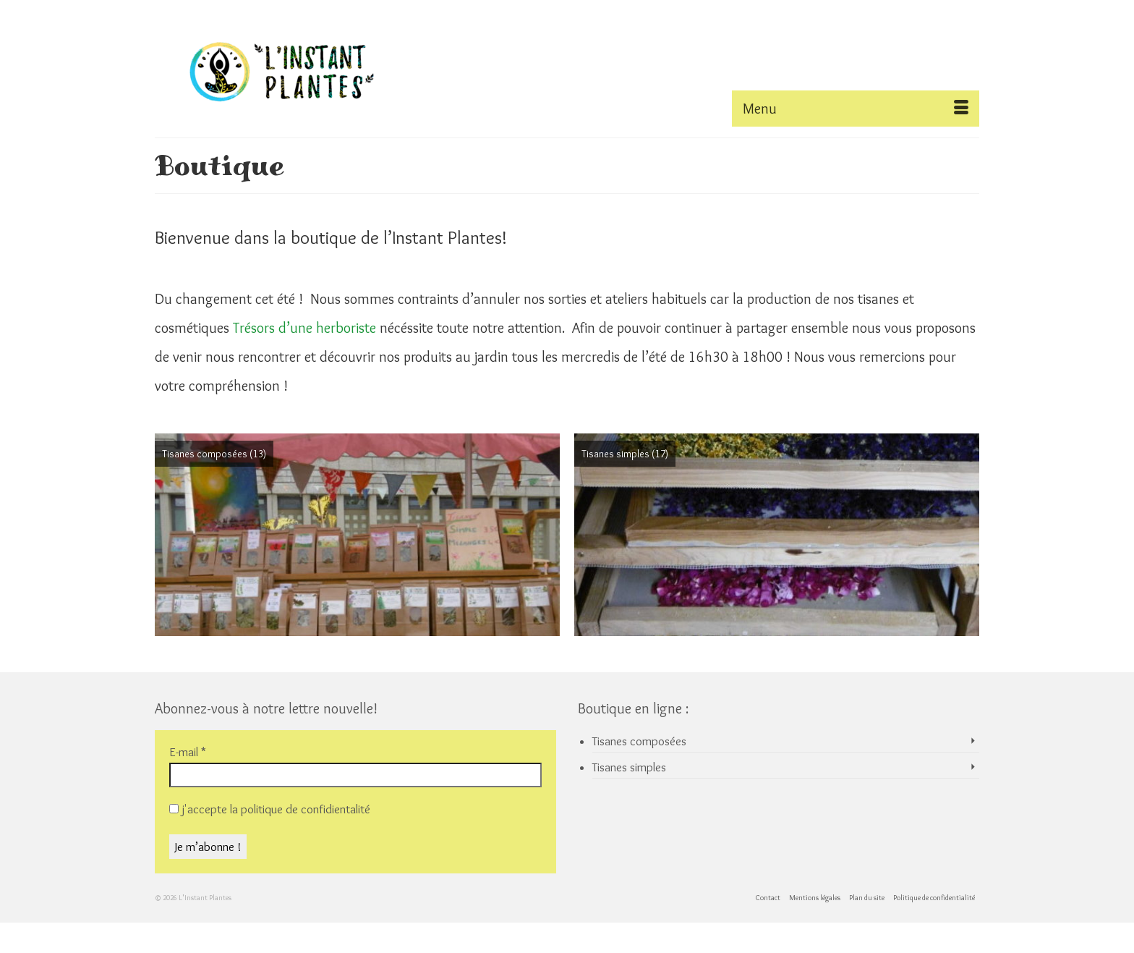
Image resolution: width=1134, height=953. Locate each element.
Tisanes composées (639, 741)
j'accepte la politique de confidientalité (269, 809)
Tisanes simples (629, 767)
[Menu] (855, 108)
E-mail (187, 752)
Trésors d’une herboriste (304, 327)
